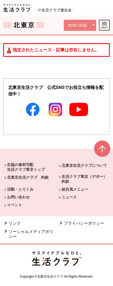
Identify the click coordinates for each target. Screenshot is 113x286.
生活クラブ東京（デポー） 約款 (86, 179)
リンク (15, 223)
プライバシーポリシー (84, 223)
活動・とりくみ (20, 189)
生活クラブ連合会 (56, 10)
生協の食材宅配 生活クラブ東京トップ (26, 167)
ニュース (69, 197)
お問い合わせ (18, 197)
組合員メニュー (75, 189)
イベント (14, 205)
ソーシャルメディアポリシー (31, 234)
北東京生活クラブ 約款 (28, 177)
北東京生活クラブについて (84, 165)
